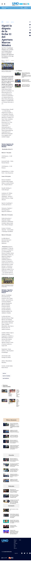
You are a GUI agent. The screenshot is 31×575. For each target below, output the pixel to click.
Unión (19, 7)
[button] (2, 3)
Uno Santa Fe (3, 22)
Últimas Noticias (3, 8)
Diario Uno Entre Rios (15, 543)
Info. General (22, 8)
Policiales (10, 7)
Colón (17, 7)
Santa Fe (6, 8)
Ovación (14, 7)
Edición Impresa (26, 8)
